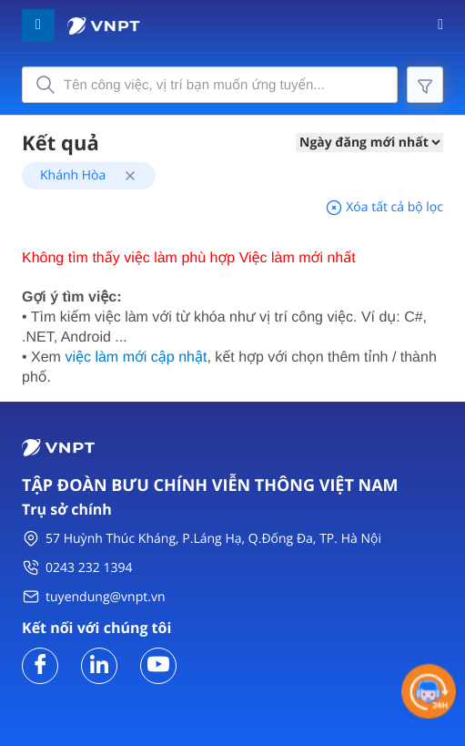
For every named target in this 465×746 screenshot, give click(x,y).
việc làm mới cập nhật (136, 357)
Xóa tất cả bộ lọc (384, 207)
